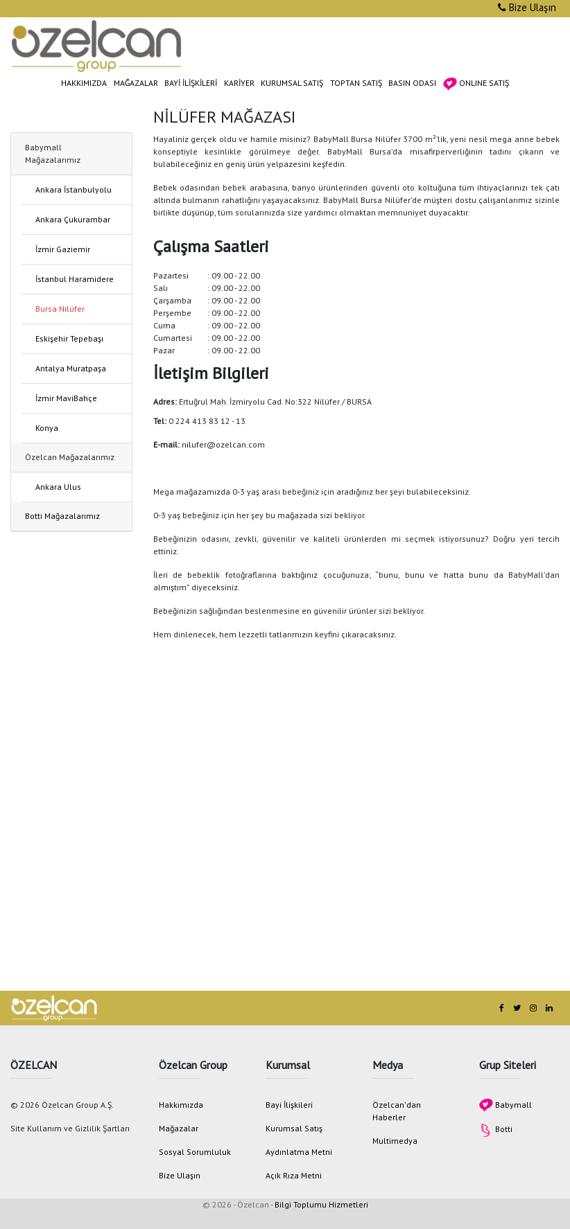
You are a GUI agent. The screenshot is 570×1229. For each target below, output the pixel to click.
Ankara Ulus (58, 486)
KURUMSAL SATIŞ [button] (292, 83)
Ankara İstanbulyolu (73, 189)
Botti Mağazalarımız (62, 516)
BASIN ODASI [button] (412, 83)
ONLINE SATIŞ (476, 84)
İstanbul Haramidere (74, 279)
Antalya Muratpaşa (70, 368)
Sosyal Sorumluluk (195, 1152)
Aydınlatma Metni (299, 1152)
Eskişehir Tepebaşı (69, 338)
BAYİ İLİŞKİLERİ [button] (190, 83)
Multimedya (394, 1140)
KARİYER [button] (239, 83)
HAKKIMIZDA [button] (84, 83)
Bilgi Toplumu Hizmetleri (321, 1204)
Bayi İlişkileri (289, 1104)
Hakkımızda (181, 1104)
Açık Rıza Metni (294, 1175)
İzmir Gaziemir (62, 249)
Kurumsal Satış (294, 1128)
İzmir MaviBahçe (66, 398)
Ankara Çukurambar (72, 219)
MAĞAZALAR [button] (136, 83)
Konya (46, 428)
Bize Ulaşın (527, 7)
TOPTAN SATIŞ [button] (356, 83)
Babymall (505, 1104)
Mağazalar (178, 1128)
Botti (495, 1129)
